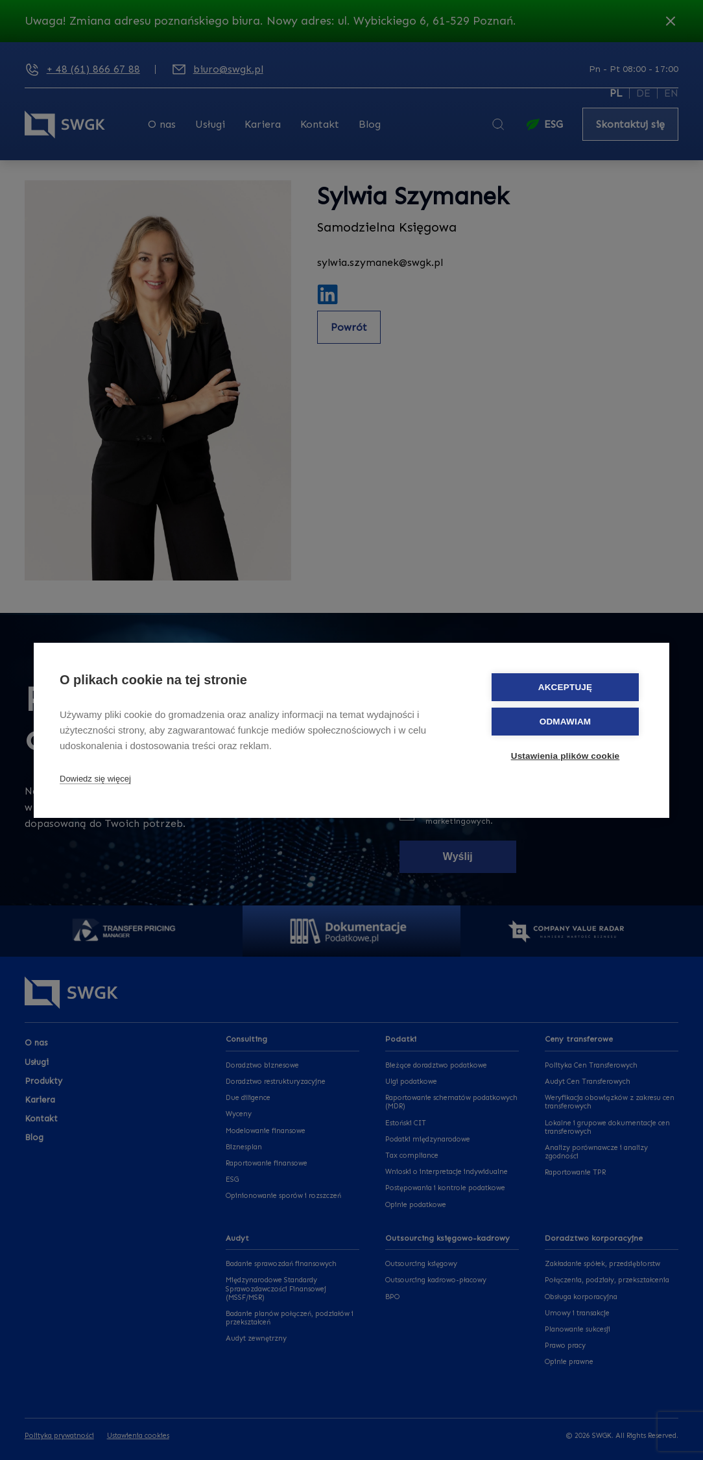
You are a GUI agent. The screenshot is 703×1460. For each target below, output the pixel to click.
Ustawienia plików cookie (565, 756)
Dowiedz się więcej (95, 779)
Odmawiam (565, 721)
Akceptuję (565, 687)
